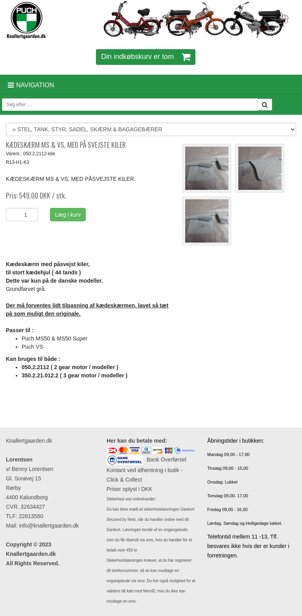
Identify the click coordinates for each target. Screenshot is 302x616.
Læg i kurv (68, 214)
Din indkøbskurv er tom (145, 57)
